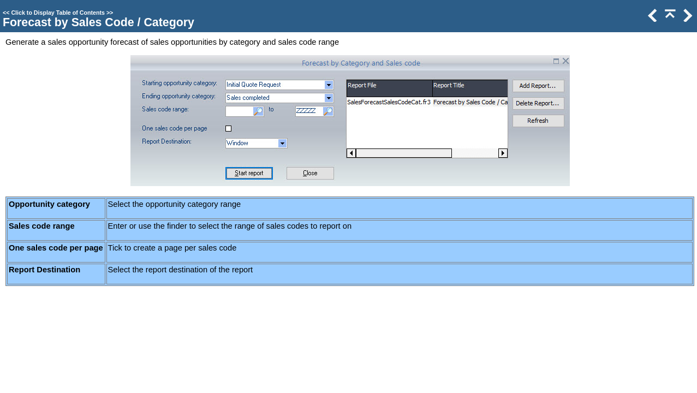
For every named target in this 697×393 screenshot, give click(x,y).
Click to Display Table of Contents (58, 12)
